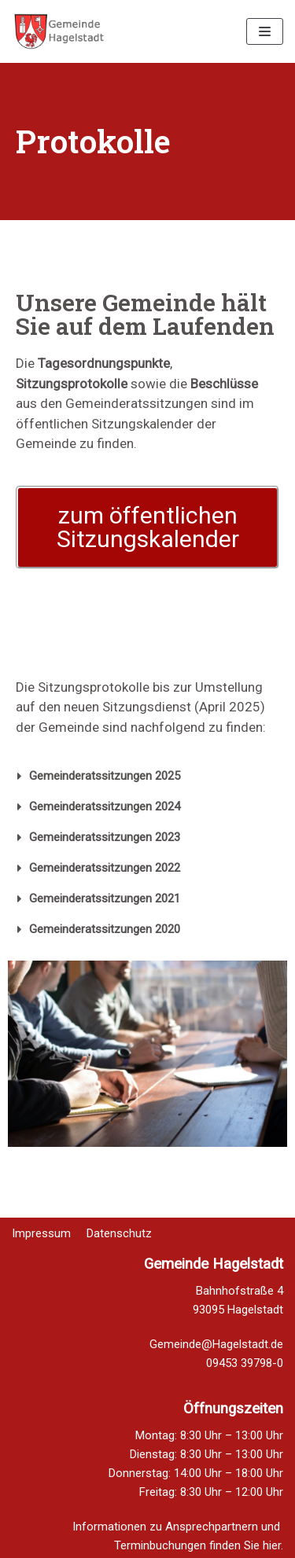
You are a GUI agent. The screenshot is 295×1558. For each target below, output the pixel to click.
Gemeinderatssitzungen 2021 (104, 898)
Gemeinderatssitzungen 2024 (104, 806)
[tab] (147, 776)
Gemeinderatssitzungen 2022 (104, 868)
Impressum (41, 1224)
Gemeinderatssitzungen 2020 (104, 929)
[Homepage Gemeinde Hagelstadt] (59, 31)
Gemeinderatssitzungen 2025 (104, 776)
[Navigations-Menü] (264, 31)
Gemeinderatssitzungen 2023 (104, 837)
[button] (147, 527)
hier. (273, 1545)
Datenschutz (119, 1224)
